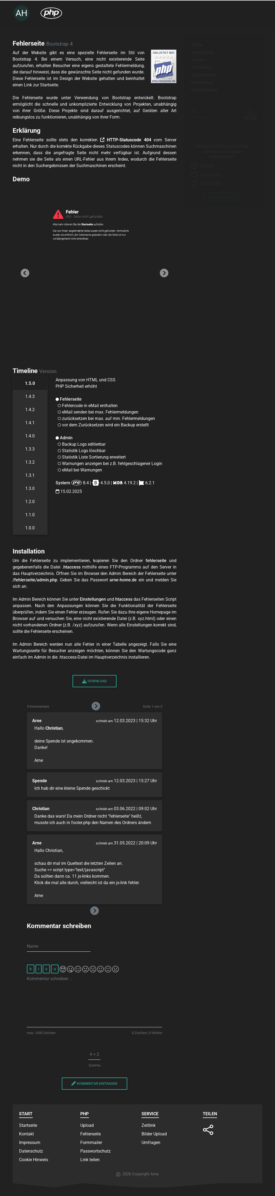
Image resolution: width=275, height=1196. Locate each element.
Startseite (28, 1125)
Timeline (201, 67)
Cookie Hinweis (33, 1159)
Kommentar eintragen (94, 1083)
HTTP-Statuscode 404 (125, 139)
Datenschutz (31, 1151)
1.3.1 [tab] (30, 475)
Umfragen (151, 1142)
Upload (207, 165)
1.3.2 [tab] (30, 462)
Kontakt (26, 1133)
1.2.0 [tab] (30, 501)
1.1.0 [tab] (30, 514)
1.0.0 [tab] (30, 527)
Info (196, 44)
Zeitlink (148, 1125)
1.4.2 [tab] (30, 409)
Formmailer (211, 183)
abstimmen (222, 197)
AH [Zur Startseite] (21, 13)
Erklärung (202, 52)
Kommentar (204, 90)
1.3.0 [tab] (30, 488)
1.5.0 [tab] (30, 383)
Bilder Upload (154, 1133)
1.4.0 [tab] (30, 435)
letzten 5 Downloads (223, 136)
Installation (203, 74)
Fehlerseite (210, 174)
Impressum (29, 1142)
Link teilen (90, 1159)
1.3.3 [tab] (30, 449)
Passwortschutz (95, 1151)
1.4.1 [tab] (30, 422)
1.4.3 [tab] (30, 396)
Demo (198, 59)
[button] (25, 272)
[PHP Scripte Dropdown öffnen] (51, 13)
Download (94, 681)
